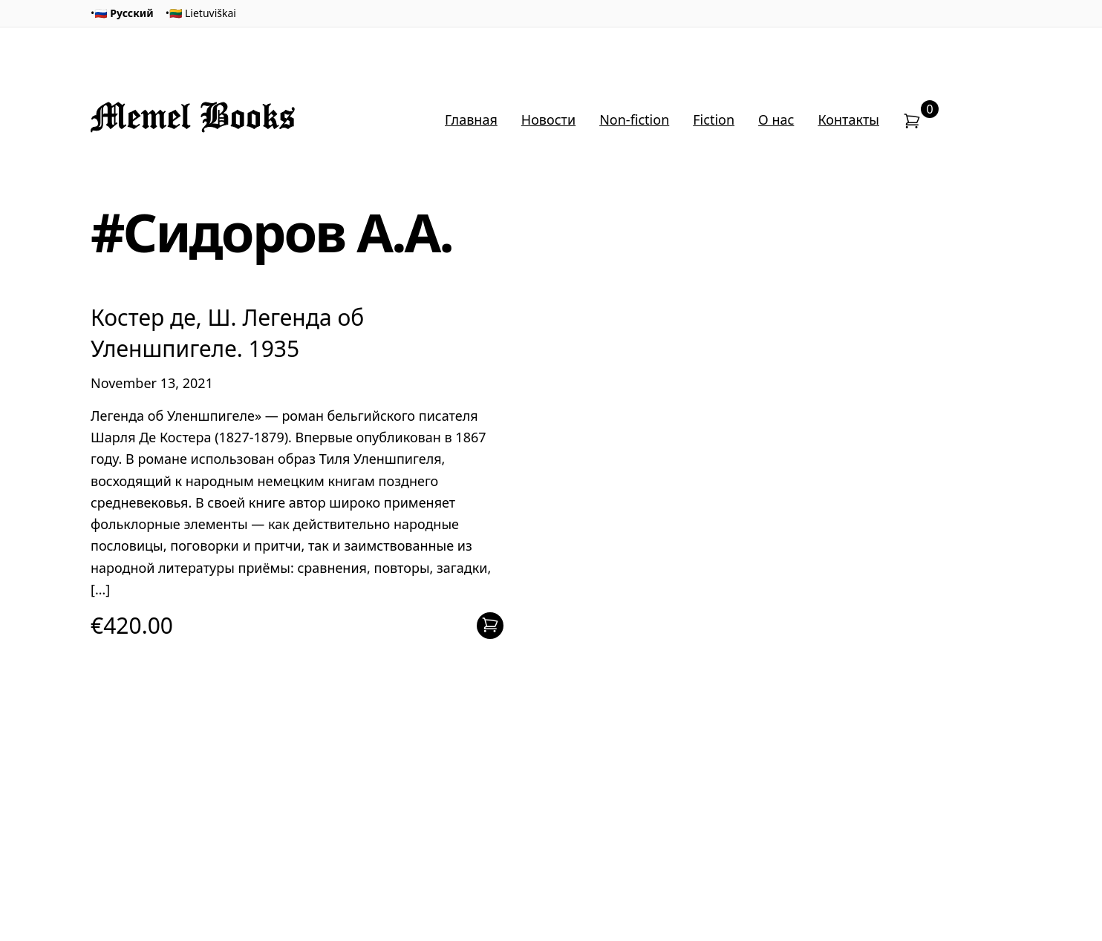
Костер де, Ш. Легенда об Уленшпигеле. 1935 (227, 332)
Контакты (848, 119)
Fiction (713, 119)
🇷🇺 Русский (123, 13)
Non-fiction (634, 119)
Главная (471, 119)
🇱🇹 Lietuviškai (202, 13)
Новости (548, 119)
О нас (776, 119)
